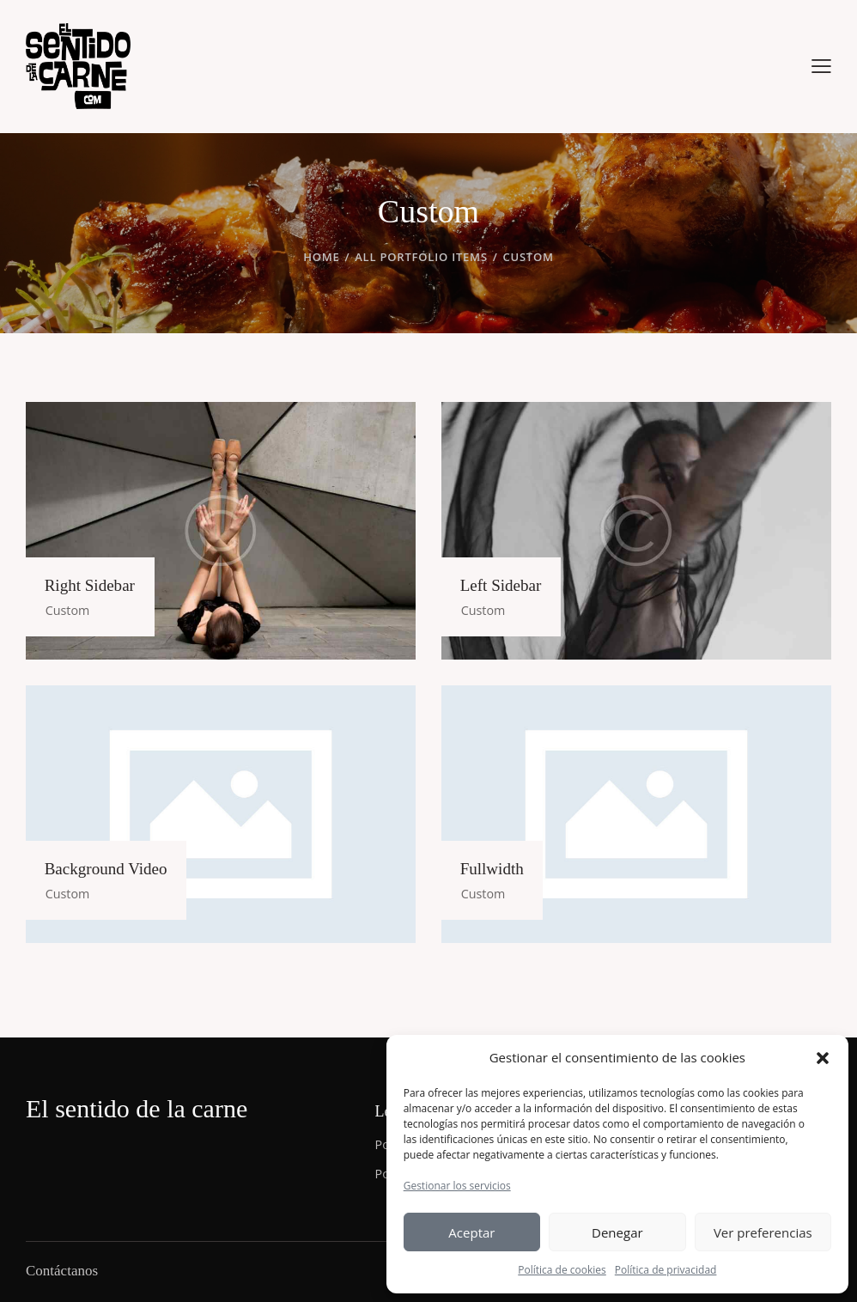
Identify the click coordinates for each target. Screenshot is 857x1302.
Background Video (113, 867)
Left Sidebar (507, 584)
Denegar (617, 1232)
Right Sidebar (96, 584)
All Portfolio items (421, 257)
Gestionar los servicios (457, 1185)
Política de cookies (562, 1269)
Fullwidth (498, 867)
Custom (73, 609)
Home (321, 257)
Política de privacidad (666, 1269)
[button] (822, 1058)
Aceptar (471, 1232)
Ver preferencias (763, 1232)
